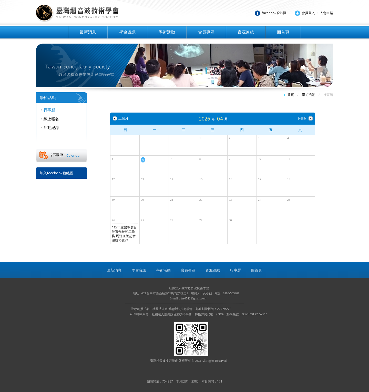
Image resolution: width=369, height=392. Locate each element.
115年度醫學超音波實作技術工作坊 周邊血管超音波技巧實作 (124, 234)
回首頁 (283, 32)
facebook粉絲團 (274, 13)
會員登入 (308, 13)
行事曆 (49, 109)
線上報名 (51, 118)
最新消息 (88, 32)
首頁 (290, 94)
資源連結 (246, 32)
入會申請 (326, 13)
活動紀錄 (51, 127)
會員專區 (206, 32)
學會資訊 (127, 32)
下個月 (302, 118)
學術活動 (167, 32)
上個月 (123, 118)
